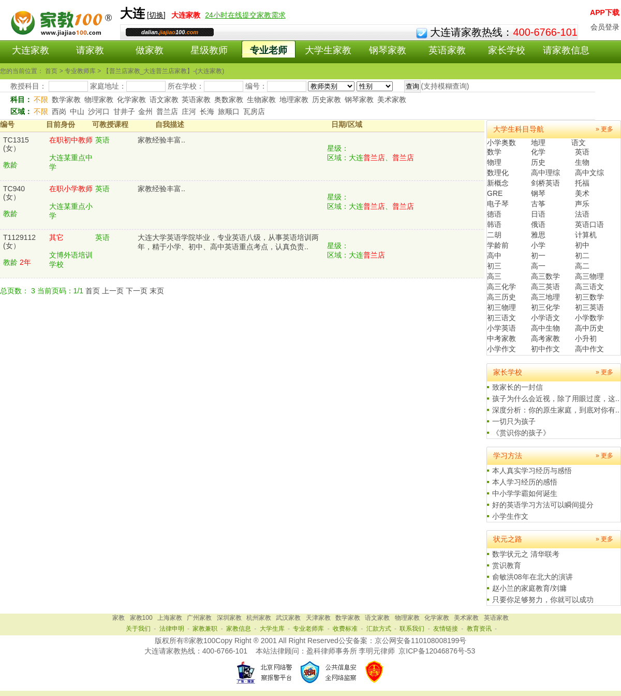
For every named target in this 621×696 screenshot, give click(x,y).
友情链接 (445, 628)
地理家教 (293, 99)
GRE (494, 193)
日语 (538, 214)
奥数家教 (228, 99)
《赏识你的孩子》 (521, 433)
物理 (494, 162)
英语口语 (589, 224)
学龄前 (498, 245)
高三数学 (545, 276)
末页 (157, 291)
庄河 (189, 111)
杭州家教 (258, 617)
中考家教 (501, 338)
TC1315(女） (16, 144)
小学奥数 (501, 142)
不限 (41, 99)
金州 (145, 111)
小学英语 (501, 328)
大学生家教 (328, 50)
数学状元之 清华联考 (525, 554)
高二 (582, 266)
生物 (582, 162)
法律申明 (171, 628)
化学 (538, 152)
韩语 (494, 224)
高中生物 (545, 328)
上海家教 (169, 617)
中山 (77, 111)
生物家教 (261, 99)
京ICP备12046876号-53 (436, 651)
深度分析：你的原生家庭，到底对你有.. (555, 410)
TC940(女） (14, 192)
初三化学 (545, 307)
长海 (207, 111)
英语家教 (447, 50)
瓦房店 (254, 111)
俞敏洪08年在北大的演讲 (532, 577)
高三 (494, 276)
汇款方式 (378, 628)
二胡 (494, 235)
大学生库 (272, 628)
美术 (582, 193)
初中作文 (545, 349)
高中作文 (589, 349)
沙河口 (99, 111)
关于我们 (138, 628)
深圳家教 (229, 617)
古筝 (538, 204)
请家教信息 (566, 50)
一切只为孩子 (514, 421)
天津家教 (318, 617)
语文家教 (164, 99)
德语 (494, 214)
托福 (582, 183)
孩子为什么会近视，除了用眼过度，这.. (555, 398)
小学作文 (501, 349)
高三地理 (545, 297)
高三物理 (589, 276)
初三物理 (501, 307)
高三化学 (501, 286)
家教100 (141, 617)
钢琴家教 (387, 50)
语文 (578, 142)
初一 (538, 255)
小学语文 (545, 318)
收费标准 (345, 628)
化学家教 (131, 99)
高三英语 (545, 286)
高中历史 (589, 328)
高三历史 (501, 297)
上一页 (113, 291)
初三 (494, 266)
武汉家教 (288, 617)
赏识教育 (506, 565)
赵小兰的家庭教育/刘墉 (529, 588)
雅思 (538, 235)
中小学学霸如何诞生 (524, 493)
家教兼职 (205, 628)
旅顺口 (229, 111)
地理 (538, 142)
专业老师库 (308, 628)
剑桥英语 (545, 183)
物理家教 (98, 99)
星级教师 (209, 50)
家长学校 (506, 50)
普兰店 (167, 111)
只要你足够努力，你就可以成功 (543, 599)
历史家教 (326, 99)
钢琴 (538, 193)
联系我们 (412, 628)
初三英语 (589, 307)
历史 (538, 162)
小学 (538, 245)
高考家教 (545, 338)
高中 (494, 255)
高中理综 (545, 172)
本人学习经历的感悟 (524, 482)
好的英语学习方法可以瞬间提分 (543, 505)
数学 (494, 152)
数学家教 (66, 99)
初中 (582, 245)
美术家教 (391, 99)
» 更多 (604, 129)
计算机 (586, 235)
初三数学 (589, 297)
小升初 (586, 338)
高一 (538, 266)
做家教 (150, 50)
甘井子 (124, 111)
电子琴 (498, 204)
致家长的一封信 (517, 387)
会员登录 (604, 27)
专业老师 (268, 50)
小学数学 (589, 318)
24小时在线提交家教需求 (245, 15)
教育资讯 (479, 628)
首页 (92, 291)
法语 (582, 214)
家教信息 (238, 628)
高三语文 (589, 286)
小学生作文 (510, 516)
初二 (582, 255)
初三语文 (501, 318)
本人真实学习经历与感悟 (532, 470)
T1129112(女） (19, 241)
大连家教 (30, 50)
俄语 (538, 224)
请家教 (90, 50)
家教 (118, 617)
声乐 (582, 204)
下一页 (136, 291)
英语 (582, 152)
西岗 (59, 111)
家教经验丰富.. (161, 140)
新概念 (498, 183)
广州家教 (199, 617)
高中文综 (589, 172)
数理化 (498, 172)
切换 (156, 15)
